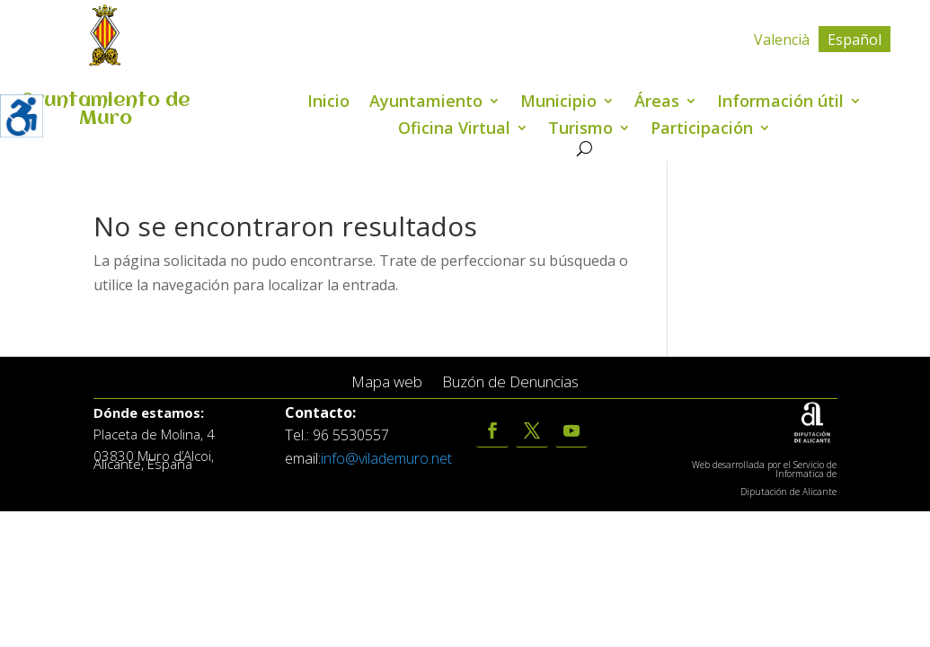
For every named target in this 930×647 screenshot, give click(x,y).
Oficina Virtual (454, 129)
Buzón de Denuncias (510, 382)
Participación (702, 129)
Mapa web (386, 382)
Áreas (656, 102)
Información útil (780, 102)
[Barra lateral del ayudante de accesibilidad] (21, 115)
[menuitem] (782, 39)
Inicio (328, 102)
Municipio (558, 102)
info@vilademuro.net (386, 458)
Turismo (580, 129)
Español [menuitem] (854, 39)
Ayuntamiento (426, 102)
